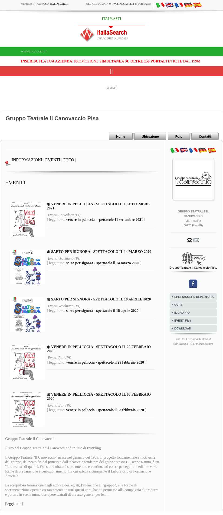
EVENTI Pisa (182, 320)
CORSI (178, 304)
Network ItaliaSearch (52, 3)
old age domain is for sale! (118, 3)
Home (120, 136)
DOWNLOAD (182, 328)
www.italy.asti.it (34, 51)
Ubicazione (150, 136)
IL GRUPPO (182, 312)
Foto (178, 136)
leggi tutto (13, 504)
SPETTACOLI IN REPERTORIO (194, 297)
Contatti (205, 136)
